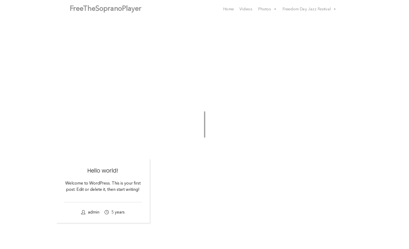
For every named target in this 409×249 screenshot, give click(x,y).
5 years (115, 212)
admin (90, 212)
